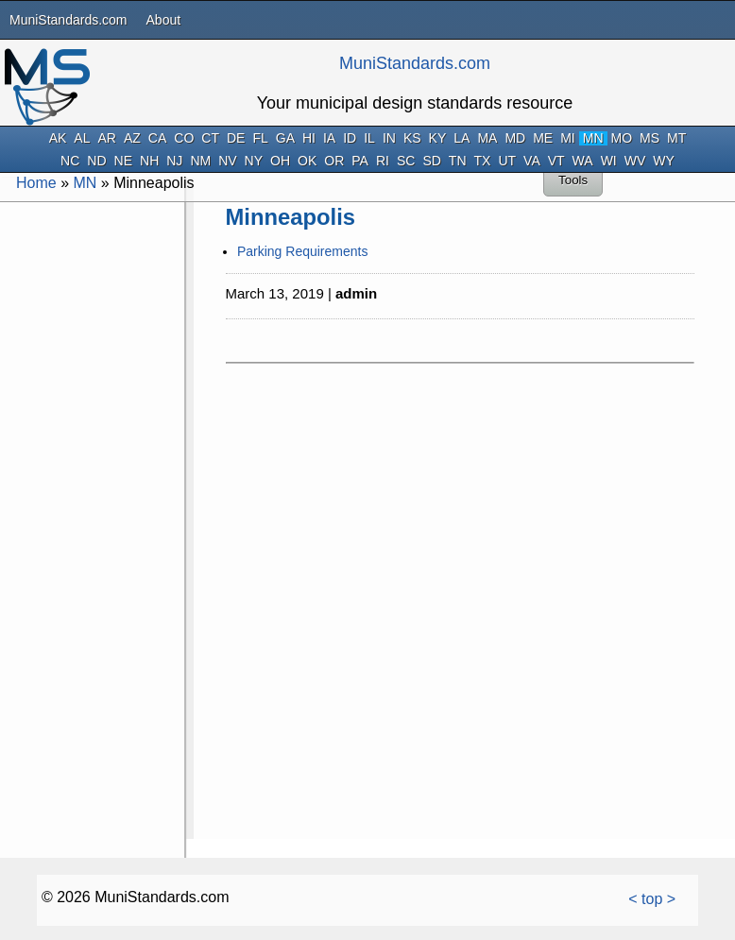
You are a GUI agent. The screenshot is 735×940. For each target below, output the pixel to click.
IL (369, 138)
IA (329, 138)
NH (149, 161)
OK (307, 161)
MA (487, 138)
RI (382, 161)
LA (461, 138)
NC (69, 161)
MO (622, 138)
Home (36, 183)
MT (676, 138)
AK (58, 138)
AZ (132, 138)
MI (567, 138)
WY (664, 161)
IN (389, 138)
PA (359, 161)
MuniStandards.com (68, 19)
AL (82, 138)
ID (349, 138)
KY (438, 138)
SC (406, 161)
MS (649, 138)
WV (635, 161)
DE (236, 138)
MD (514, 138)
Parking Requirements (302, 251)
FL (259, 138)
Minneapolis (291, 217)
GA (285, 138)
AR (106, 138)
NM (200, 161)
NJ (174, 161)
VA (531, 161)
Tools (573, 180)
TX (482, 161)
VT (556, 161)
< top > (651, 899)
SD (431, 161)
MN (593, 138)
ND (96, 161)
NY (254, 161)
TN (458, 161)
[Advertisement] (90, 489)
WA (583, 161)
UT (507, 161)
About (163, 19)
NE (123, 161)
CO (184, 138)
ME (543, 138)
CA (157, 138)
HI (309, 138)
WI (609, 161)
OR (334, 161)
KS (412, 138)
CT (210, 138)
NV (227, 161)
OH (280, 161)
